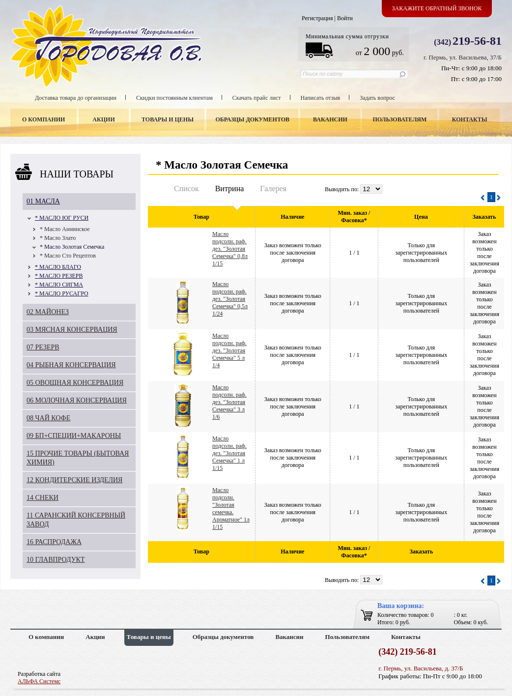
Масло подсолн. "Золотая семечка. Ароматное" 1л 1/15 (231, 508)
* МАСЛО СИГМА (59, 284)
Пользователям (400, 119)
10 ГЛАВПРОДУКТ (56, 559)
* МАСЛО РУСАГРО (61, 293)
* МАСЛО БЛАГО (58, 266)
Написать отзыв (321, 97)
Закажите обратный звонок (437, 8)
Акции (103, 119)
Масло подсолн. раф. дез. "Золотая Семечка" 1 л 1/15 (229, 453)
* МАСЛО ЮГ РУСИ (61, 217)
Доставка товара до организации (75, 97)
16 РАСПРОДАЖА (54, 542)
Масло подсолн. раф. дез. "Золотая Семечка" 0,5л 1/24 (230, 299)
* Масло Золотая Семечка (72, 246)
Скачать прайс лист (256, 97)
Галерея (273, 188)
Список (186, 188)
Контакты (469, 119)
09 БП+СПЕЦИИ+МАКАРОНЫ (74, 435)
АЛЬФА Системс (39, 681)
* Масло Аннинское (65, 229)
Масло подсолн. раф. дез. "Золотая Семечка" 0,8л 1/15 (230, 249)
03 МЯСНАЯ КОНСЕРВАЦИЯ (72, 329)
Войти (345, 18)
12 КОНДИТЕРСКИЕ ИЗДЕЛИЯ (74, 480)
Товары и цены (168, 119)
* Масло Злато (58, 237)
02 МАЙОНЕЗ (48, 312)
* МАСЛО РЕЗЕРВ (59, 275)
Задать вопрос (377, 97)
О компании (43, 119)
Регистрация (317, 18)
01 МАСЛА (43, 201)
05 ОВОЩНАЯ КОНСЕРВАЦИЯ (75, 382)
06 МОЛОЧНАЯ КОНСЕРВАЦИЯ (77, 400)
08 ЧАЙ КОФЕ (48, 418)
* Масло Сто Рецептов (68, 255)
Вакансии (330, 119)
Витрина (229, 188)
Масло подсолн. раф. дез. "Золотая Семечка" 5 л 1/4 (229, 350)
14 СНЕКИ (42, 497)
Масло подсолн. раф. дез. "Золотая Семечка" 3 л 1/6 (229, 402)
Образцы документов (253, 119)
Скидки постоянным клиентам (174, 97)
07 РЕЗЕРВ (43, 347)
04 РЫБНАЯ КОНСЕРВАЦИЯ (71, 365)
